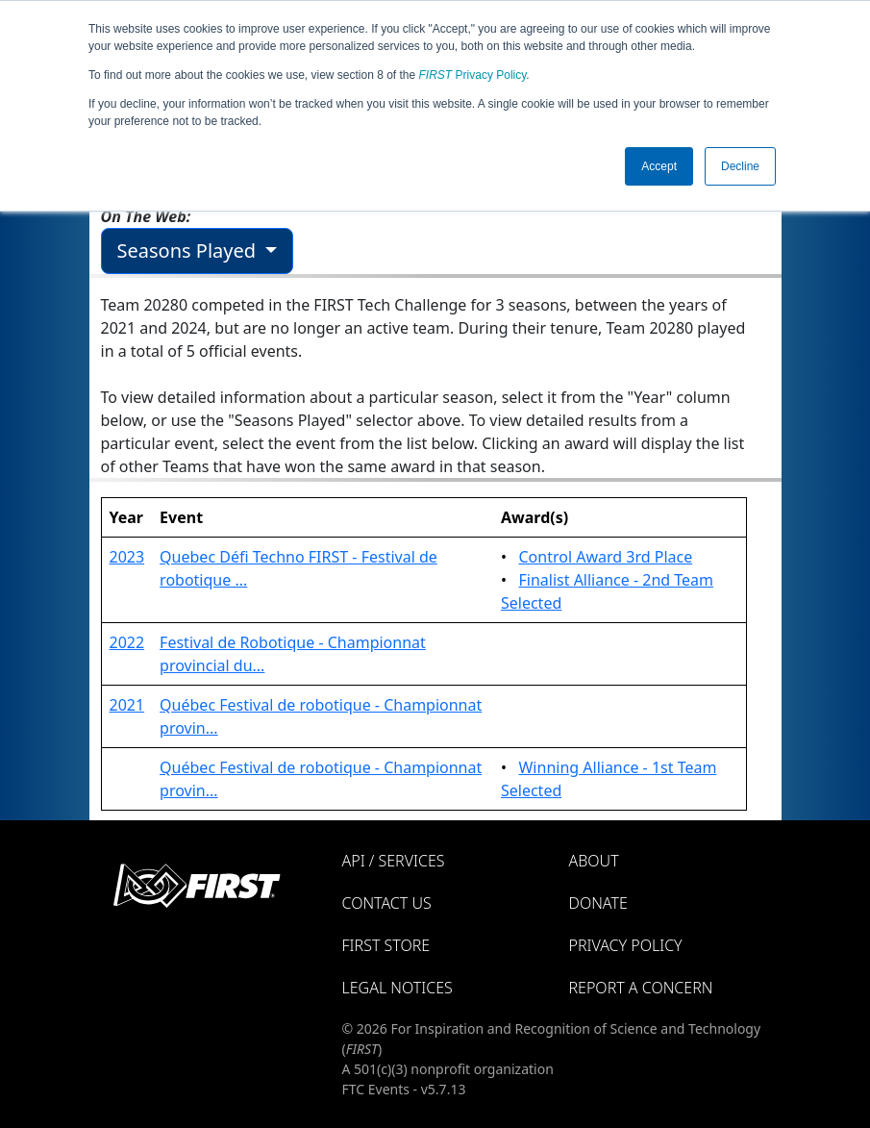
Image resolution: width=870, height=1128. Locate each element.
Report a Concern (641, 987)
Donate (598, 903)
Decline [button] (740, 166)
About (594, 860)
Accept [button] (659, 166)
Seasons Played (189, 250)
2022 (127, 642)
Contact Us (387, 903)
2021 (127, 704)
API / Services (393, 860)
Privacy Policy (473, 75)
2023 (127, 556)
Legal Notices (397, 987)
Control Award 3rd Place (605, 556)
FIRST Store (386, 945)
